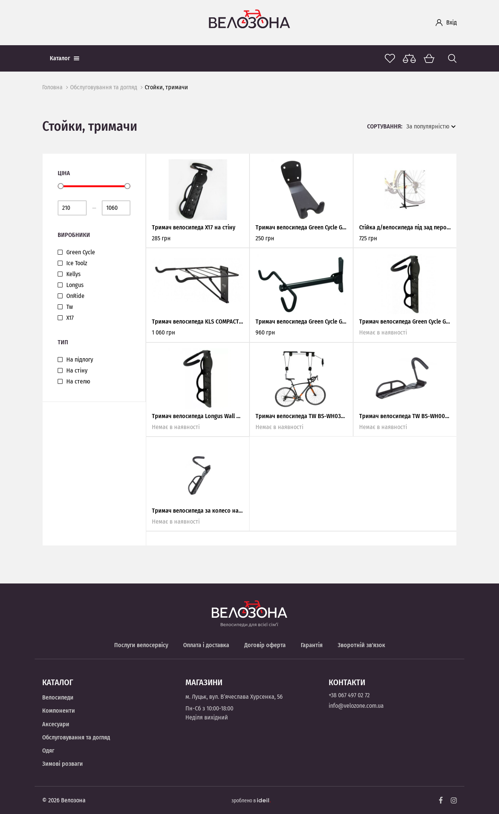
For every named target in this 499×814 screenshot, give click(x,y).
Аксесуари (55, 724)
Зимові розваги (62, 763)
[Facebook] (440, 800)
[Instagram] (453, 800)
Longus (75, 285)
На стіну (76, 370)
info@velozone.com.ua (356, 705)
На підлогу (79, 359)
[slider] (61, 186)
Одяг (48, 750)
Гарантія (312, 645)
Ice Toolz (76, 263)
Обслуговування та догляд (103, 87)
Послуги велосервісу (141, 645)
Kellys (73, 274)
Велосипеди (57, 697)
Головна (52, 87)
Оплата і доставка (206, 645)
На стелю (78, 381)
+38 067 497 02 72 (349, 695)
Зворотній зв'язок (361, 645)
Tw (69, 307)
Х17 (69, 318)
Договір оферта (265, 645)
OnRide (75, 296)
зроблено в (251, 800)
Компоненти (58, 710)
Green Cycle (80, 252)
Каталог (64, 58)
